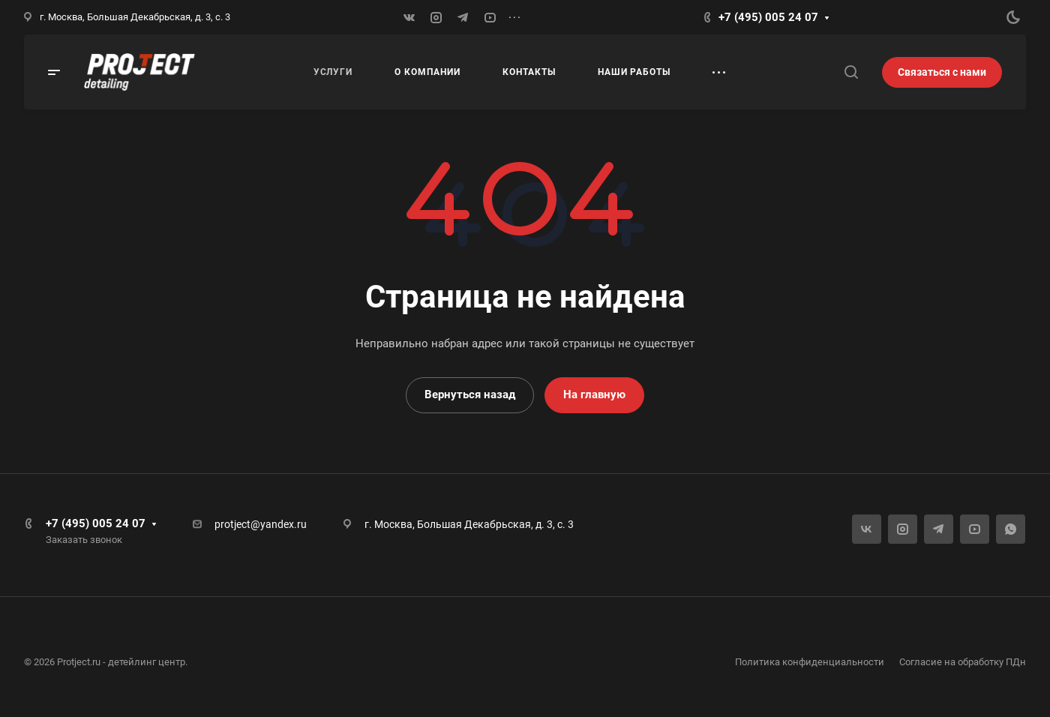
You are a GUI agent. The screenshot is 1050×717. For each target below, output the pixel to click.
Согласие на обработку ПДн (962, 662)
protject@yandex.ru (260, 524)
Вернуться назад (469, 394)
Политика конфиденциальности (809, 662)
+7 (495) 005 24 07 (768, 17)
